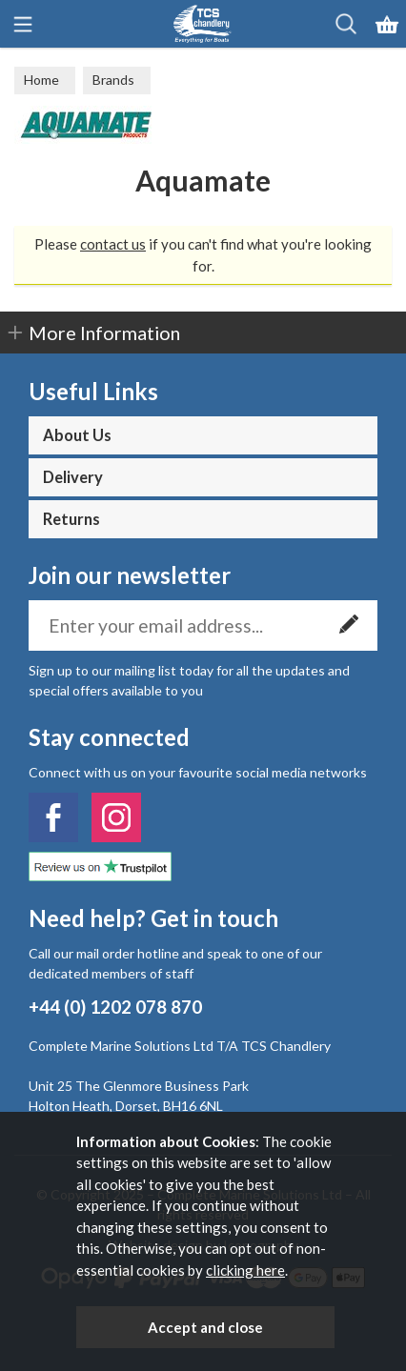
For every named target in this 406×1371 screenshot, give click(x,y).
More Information (104, 332)
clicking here (245, 1270)
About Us (77, 435)
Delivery (73, 477)
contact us (113, 243)
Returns (71, 519)
